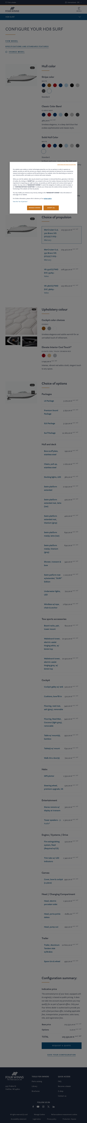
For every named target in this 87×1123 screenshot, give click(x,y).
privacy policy (48, 198)
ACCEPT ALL (51, 208)
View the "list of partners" (20, 201)
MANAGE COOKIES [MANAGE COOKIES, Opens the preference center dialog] (34, 208)
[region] (43, 188)
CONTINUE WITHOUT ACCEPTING (66, 164)
